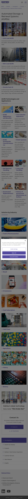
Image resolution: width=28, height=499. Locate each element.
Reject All (14, 252)
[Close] (25, 240)
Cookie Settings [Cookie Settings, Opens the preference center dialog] (14, 249)
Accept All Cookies (14, 256)
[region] (14, 249)
